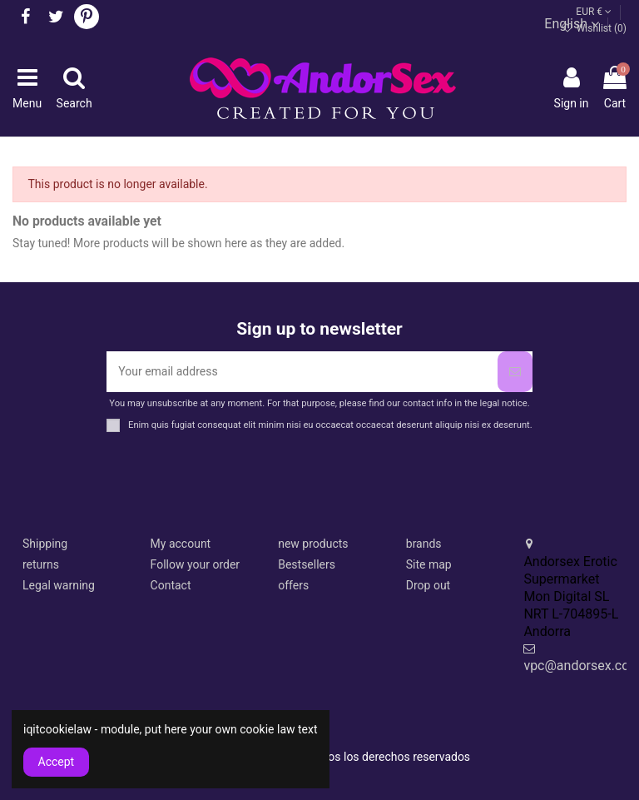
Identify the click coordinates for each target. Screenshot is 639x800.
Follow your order (195, 564)
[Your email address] (301, 371)
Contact (171, 585)
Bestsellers (306, 564)
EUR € (594, 11)
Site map (429, 564)
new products (313, 543)
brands (424, 543)
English (571, 24)
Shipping (44, 543)
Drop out (428, 585)
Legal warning (58, 585)
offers (293, 585)
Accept (56, 761)
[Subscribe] (515, 371)
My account (181, 543)
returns (40, 564)
